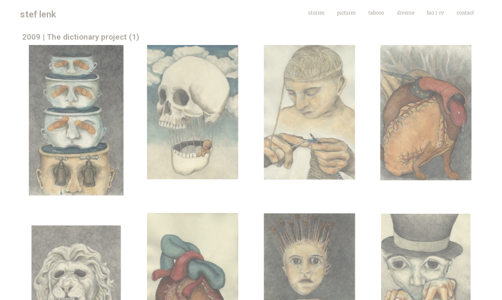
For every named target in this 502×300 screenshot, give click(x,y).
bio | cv (435, 12)
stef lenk (38, 14)
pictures (346, 12)
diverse (405, 12)
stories (316, 12)
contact (465, 12)
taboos (376, 12)
